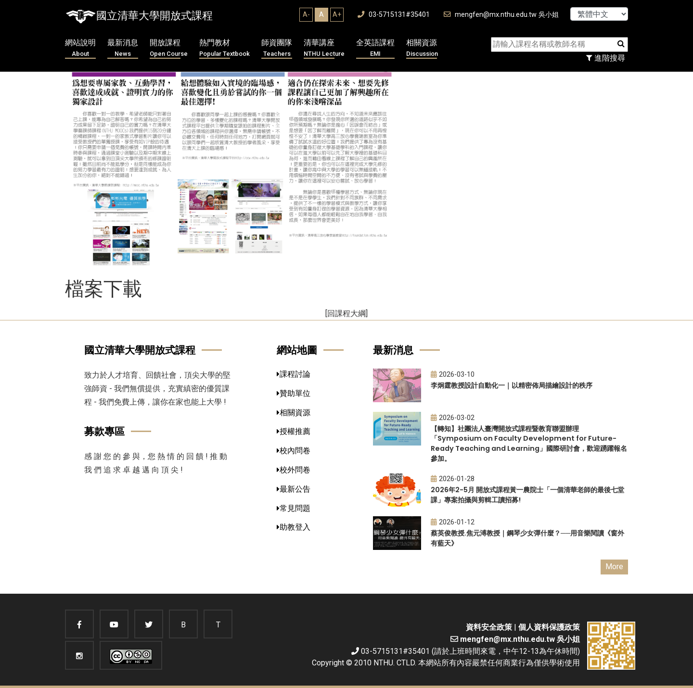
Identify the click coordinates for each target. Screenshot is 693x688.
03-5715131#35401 (394, 15)
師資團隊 (276, 48)
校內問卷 (293, 450)
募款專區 (104, 431)
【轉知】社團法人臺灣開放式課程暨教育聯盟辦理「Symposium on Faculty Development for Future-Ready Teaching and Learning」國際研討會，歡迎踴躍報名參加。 (529, 443)
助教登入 (293, 527)
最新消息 (122, 48)
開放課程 (169, 48)
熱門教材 (224, 48)
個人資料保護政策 (549, 627)
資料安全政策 (489, 627)
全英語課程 (375, 48)
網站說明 (80, 48)
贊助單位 (293, 393)
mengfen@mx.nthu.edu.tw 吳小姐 (501, 15)
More (614, 566)
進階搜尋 (605, 58)
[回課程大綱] (346, 313)
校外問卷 (293, 469)
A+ (337, 14)
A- (306, 14)
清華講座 (324, 48)
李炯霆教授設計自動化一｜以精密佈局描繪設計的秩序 (511, 385)
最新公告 (293, 489)
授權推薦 (293, 431)
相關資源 (422, 48)
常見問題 (293, 508)
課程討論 (293, 374)
